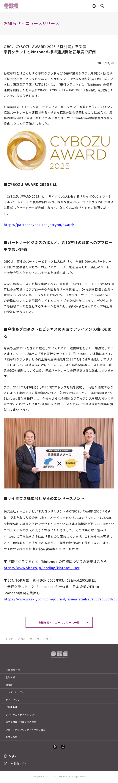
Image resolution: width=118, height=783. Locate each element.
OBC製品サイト (18, 763)
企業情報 (10, 677)
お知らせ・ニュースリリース (33, 638)
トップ (9, 638)
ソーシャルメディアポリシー (21, 714)
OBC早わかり (13, 669)
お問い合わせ (13, 736)
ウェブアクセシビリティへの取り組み (25, 729)
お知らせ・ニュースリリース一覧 (59, 622)
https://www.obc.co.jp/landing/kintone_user (41, 567)
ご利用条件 (12, 707)
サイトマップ (13, 699)
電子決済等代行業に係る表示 (21, 722)
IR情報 (9, 684)
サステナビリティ (15, 692)
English (13, 756)
